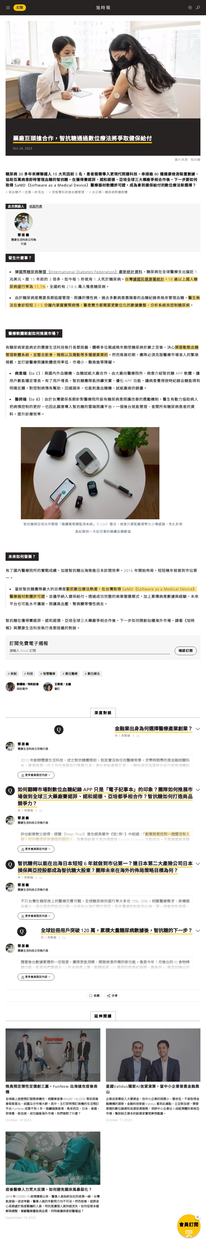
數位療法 (94, 674)
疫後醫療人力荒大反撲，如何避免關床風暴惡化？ (49, 1189)
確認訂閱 (186, 650)
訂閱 (19, 7)
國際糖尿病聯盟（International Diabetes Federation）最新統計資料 (81, 271)
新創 (14, 674)
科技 (30, 674)
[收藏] (94, 996)
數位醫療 (71, 674)
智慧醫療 (49, 674)
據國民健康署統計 (148, 279)
